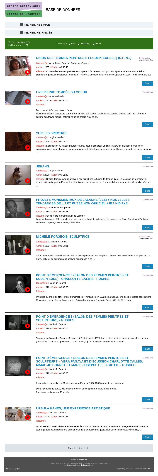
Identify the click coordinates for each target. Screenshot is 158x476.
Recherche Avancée (38, 32)
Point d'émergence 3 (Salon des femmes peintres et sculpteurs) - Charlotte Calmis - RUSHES (82, 276)
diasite (147, 469)
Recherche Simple (37, 24)
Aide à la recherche (79, 459)
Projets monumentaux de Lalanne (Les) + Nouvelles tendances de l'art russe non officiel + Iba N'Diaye (82, 201)
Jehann (42, 166)
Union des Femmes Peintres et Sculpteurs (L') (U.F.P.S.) (83, 58)
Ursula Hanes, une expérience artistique (73, 408)
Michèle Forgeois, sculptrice (63, 236)
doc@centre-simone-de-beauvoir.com (79, 465)
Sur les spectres (52, 133)
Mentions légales (13, 469)
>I (27, 44)
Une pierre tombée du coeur (61, 92)
